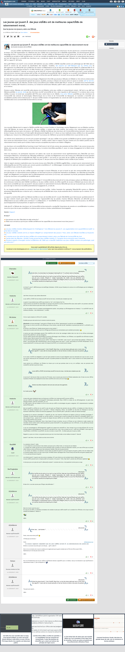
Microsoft (39, 4)
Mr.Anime (12, 317)
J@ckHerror (13, 491)
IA (30, 4)
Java (45, 4)
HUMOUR (88, 6)
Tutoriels (31, 1)
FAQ (38, 1)
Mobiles (80, 4)
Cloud (27, 4)
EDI (56, 4)
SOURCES (67, 6)
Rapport (12, 212)
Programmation (63, 4)
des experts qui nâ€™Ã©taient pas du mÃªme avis (74, 66)
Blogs (43, 1)
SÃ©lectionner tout (88, 542)
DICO (83, 6)
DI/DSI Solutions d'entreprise (16, 4)
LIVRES (47, 6)
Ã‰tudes (71, 1)
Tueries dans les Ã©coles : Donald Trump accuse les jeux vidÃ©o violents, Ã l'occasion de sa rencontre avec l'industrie (45, 238)
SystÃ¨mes (86, 4)
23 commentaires (34, 32)
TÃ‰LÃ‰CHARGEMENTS (56, 6)
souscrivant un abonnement (38, 249)
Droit (78, 1)
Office (74, 4)
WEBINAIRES (40, 6)
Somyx (12, 561)
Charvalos (12, 269)
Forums (23, 1)
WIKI (79, 6)
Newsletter (56, 1)
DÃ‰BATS (73, 6)
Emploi (64, 1)
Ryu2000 (13, 444)
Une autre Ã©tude (66, 94)
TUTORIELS (29, 6)
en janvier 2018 (21, 92)
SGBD (69, 4)
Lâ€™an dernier (89, 81)
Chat (48, 1)
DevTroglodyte (13, 469)
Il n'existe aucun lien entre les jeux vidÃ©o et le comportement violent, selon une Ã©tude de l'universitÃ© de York (44, 236)
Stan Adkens (24, 32)
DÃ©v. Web (51, 4)
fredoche (13, 296)
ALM (34, 4)
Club (83, 1)
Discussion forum (111, 44)
